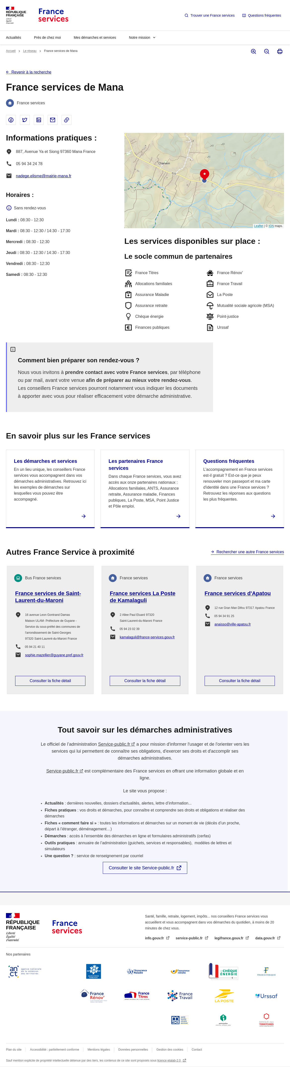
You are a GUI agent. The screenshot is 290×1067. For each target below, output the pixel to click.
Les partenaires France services (136, 464)
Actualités (13, 37)
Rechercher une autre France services (250, 552)
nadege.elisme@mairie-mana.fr (43, 176)
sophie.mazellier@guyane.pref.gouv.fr (54, 655)
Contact (197, 1049)
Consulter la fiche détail (50, 681)
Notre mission (139, 37)
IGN (271, 226)
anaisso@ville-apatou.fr (233, 624)
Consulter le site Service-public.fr (141, 867)
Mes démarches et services (95, 37)
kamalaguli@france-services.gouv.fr (147, 637)
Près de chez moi (47, 37)
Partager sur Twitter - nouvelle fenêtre (25, 120)
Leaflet (258, 226)
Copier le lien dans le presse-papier (67, 120)
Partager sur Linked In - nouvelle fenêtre (39, 120)
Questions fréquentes (264, 15)
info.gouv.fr (155, 938)
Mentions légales (99, 1049)
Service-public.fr (114, 744)
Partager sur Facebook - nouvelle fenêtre (11, 120)
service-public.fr (190, 938)
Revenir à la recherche (31, 72)
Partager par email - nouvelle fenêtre (53, 120)
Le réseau (29, 51)
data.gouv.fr (265, 938)
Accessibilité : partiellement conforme (54, 1049)
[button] (204, 175)
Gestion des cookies (169, 1049)
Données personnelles (133, 1049)
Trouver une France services (212, 15)
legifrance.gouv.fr (229, 938)
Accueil (11, 51)
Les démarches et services (45, 461)
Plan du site (14, 1049)
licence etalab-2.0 (169, 1060)
